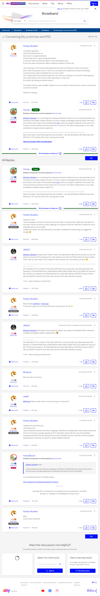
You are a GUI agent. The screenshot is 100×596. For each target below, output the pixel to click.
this (58, 123)
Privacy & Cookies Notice (50, 582)
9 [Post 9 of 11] (26, 445)
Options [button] (91, 37)
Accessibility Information (65, 582)
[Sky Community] (15, 3)
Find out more (56, 113)
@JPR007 (36, 304)
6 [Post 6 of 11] (26, 362)
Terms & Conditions (35, 582)
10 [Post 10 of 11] (26, 501)
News (44, 3)
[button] (94, 45)
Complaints (76, 582)
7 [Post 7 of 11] (26, 386)
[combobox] (54, 21)
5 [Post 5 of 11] (26, 315)
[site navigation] (3, 3)
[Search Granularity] (19, 21)
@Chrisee (45, 304)
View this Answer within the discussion (37, 142)
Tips (52, 3)
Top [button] (95, 582)
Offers (69, 3)
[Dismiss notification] (95, 8)
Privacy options (24, 582)
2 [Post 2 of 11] (26, 149)
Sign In (94, 4)
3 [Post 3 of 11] (26, 239)
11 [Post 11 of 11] (26, 527)
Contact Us (24, 585)
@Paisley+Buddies (29, 118)
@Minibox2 (27, 401)
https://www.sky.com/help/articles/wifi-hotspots (40, 482)
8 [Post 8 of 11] (26, 410)
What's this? (13, 56)
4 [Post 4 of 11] (26, 288)
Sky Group (77, 585)
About (60, 3)
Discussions (33, 3)
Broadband (50, 13)
